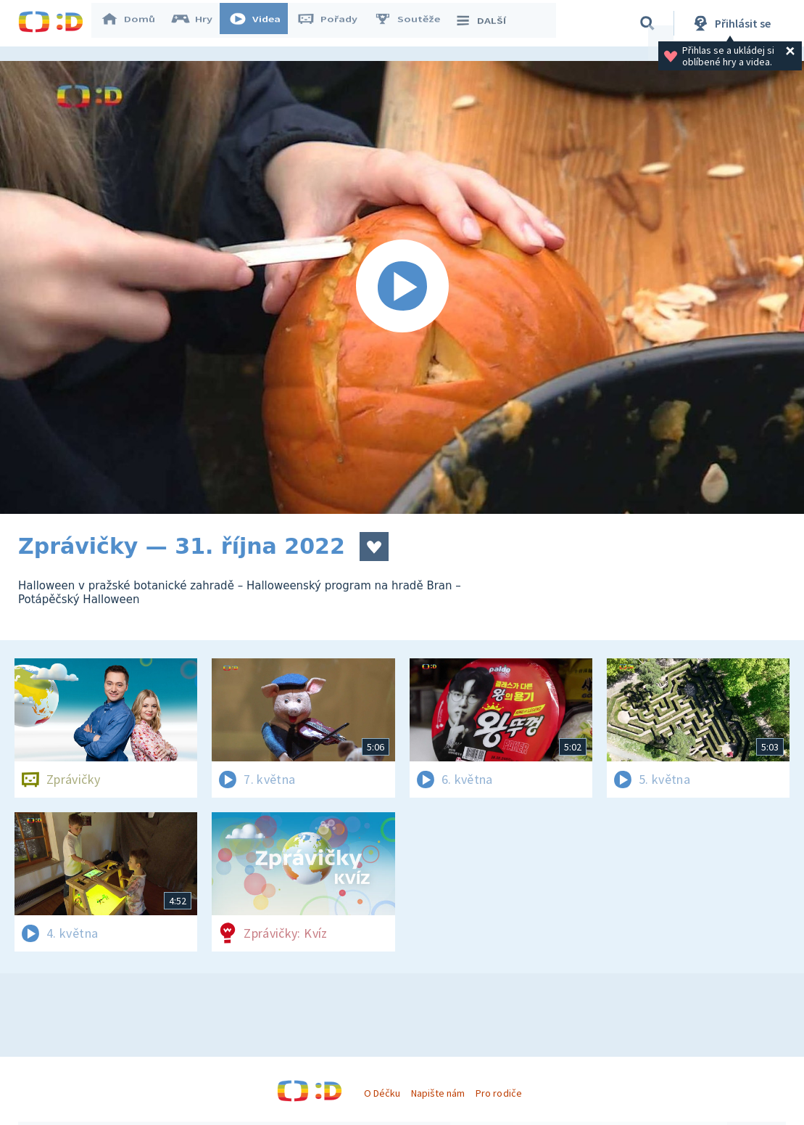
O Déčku (382, 1093)
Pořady (334, 23)
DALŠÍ (487, 23)
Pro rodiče (498, 1093)
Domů (135, 23)
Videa (262, 23)
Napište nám (438, 1093)
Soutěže (414, 23)
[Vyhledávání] (647, 23)
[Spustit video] (402, 287)
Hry (199, 23)
